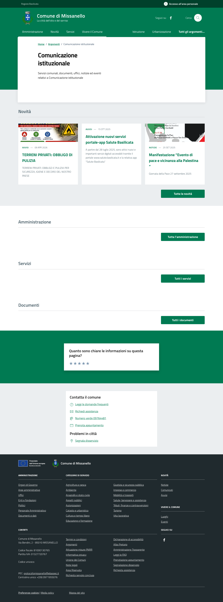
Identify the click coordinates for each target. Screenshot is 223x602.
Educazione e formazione (79, 521)
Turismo (117, 510)
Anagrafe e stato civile (78, 495)
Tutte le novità (183, 194)
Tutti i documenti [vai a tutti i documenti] (183, 320)
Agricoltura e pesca (76, 485)
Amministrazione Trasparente (129, 549)
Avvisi (25, 147)
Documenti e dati (27, 516)
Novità (55, 31)
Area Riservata (74, 570)
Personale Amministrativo (32, 510)
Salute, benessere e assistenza (129, 500)
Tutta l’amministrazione (183, 237)
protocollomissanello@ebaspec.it (41, 573)
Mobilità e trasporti (123, 495)
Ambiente (71, 490)
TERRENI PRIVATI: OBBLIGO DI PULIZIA (47, 157)
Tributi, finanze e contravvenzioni (130, 505)
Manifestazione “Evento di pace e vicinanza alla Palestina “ (173, 160)
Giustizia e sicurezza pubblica (128, 485)
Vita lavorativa (121, 516)
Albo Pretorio (120, 544)
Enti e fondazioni (27, 500)
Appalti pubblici (74, 500)
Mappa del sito (77, 593)
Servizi (70, 31)
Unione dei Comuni (76, 560)
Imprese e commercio (124, 490)
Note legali (71, 565)
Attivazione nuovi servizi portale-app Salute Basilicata (109, 139)
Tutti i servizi (183, 278)
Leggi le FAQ (120, 555)
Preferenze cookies (28, 593)
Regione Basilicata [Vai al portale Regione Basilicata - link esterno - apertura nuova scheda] (29, 3)
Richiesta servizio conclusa (80, 575)
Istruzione (139, 31)
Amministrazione (32, 31)
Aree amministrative (29, 490)
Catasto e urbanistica (77, 510)
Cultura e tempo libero (77, 516)
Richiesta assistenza (124, 570)
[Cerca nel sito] (198, 18)
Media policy (47, 593)
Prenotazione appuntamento (128, 560)
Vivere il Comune (92, 31)
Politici (21, 505)
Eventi (164, 522)
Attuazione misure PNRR (79, 549)
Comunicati (167, 490)
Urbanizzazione (161, 31)
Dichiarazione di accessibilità (128, 539)
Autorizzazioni (73, 505)
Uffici (21, 495)
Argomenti (71, 544)
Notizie (153, 147)
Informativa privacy (76, 555)
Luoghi (164, 516)
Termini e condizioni (76, 539)
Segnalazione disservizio (126, 565)
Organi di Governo (27, 485)
